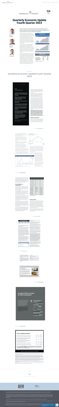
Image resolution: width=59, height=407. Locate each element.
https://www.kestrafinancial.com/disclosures (44, 392)
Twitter (29, 376)
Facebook (25, 376)
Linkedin (33, 376)
